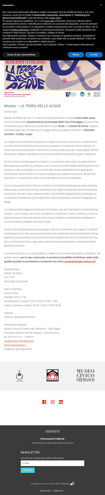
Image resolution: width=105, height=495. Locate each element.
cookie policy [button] (55, 18)
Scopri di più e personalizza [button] (21, 54)
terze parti (49, 21)
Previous (8, 375)
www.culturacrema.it (15, 345)
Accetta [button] (94, 54)
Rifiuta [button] (76, 54)
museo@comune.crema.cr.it (79, 261)
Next (96, 375)
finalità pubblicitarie (20, 30)
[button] (101, 4)
